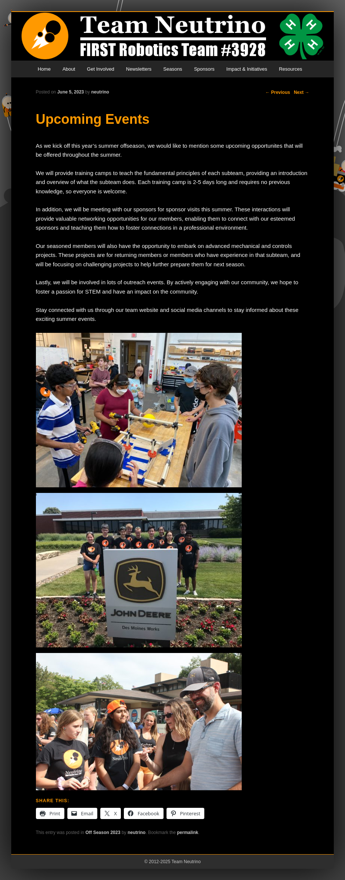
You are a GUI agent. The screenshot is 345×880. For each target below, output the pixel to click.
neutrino (100, 92)
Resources (290, 69)
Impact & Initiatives (246, 69)
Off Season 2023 (102, 832)
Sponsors (204, 69)
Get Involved (100, 69)
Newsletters (139, 69)
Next (301, 92)
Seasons (172, 69)
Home (44, 69)
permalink (187, 832)
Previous (277, 92)
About (68, 69)
